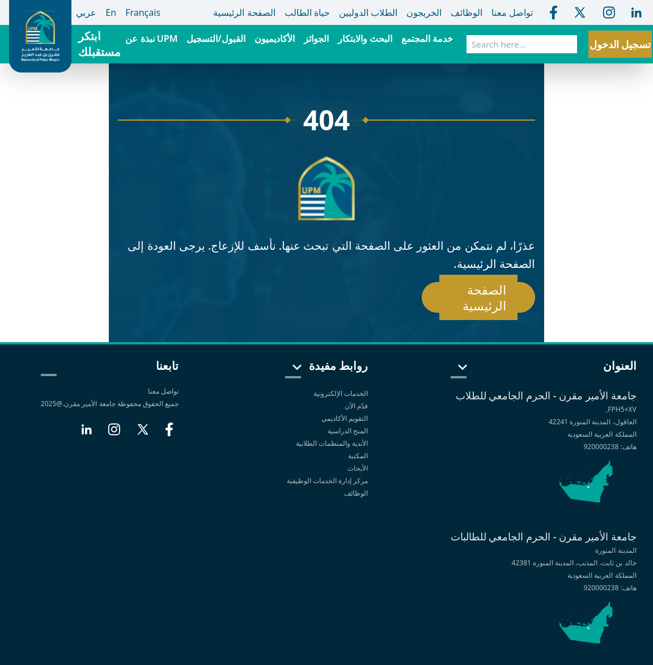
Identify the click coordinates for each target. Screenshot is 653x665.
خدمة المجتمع (427, 38)
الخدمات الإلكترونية (340, 393)
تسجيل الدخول (620, 44)
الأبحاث (357, 468)
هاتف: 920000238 (609, 446)
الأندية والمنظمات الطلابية (332, 443)
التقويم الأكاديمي (344, 418)
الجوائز (316, 38)
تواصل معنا (163, 391)
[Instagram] (114, 433)
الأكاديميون (275, 38)
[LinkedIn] (86, 434)
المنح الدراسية (348, 431)
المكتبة (358, 456)
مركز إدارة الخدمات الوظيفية (327, 480)
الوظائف (356, 493)
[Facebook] (169, 434)
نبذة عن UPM (151, 38)
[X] (142, 434)
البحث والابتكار (365, 38)
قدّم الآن (356, 406)
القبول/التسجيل (215, 38)
